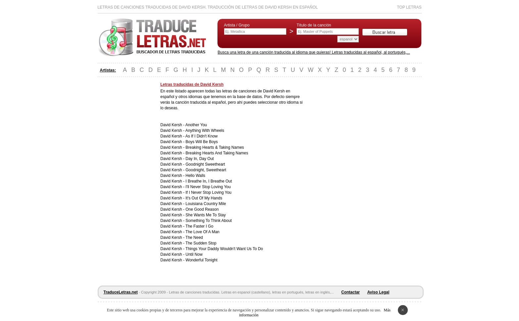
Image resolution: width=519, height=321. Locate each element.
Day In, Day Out (200, 158)
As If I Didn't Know (201, 136)
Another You (196, 125)
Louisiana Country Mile (206, 203)
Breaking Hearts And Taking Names (217, 153)
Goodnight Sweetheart (205, 164)
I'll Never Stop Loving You (208, 187)
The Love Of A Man (202, 232)
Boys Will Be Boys (202, 141)
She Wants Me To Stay (206, 215)
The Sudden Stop (200, 243)
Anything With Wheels (204, 130)
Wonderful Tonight (201, 260)
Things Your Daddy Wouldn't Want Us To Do (224, 248)
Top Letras (409, 7)
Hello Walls (196, 175)
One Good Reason (202, 209)
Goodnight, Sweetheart (206, 170)
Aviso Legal (378, 292)
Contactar (350, 292)
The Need (194, 237)
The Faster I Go (199, 226)
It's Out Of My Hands (204, 198)
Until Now (194, 254)
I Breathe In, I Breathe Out (209, 181)
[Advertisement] (124, 181)
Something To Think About (209, 220)
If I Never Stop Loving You (209, 192)
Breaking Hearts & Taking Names (215, 147)
